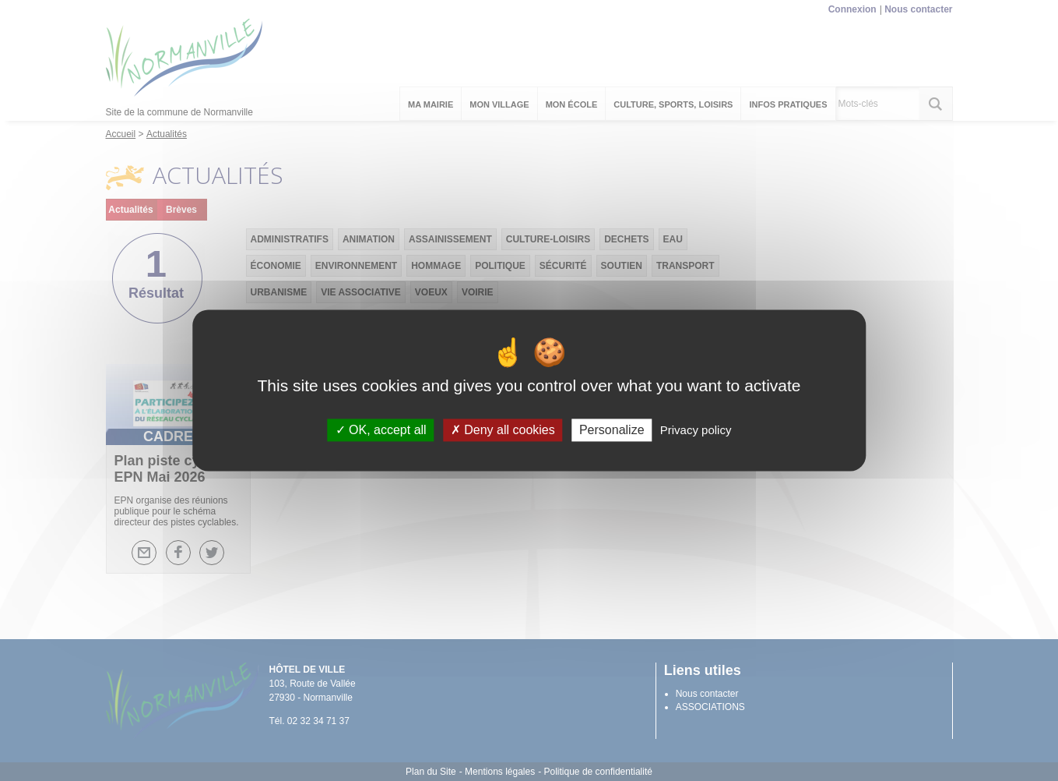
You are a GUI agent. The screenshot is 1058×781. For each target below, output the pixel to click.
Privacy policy (696, 429)
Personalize (612, 429)
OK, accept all (381, 429)
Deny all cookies (503, 429)
